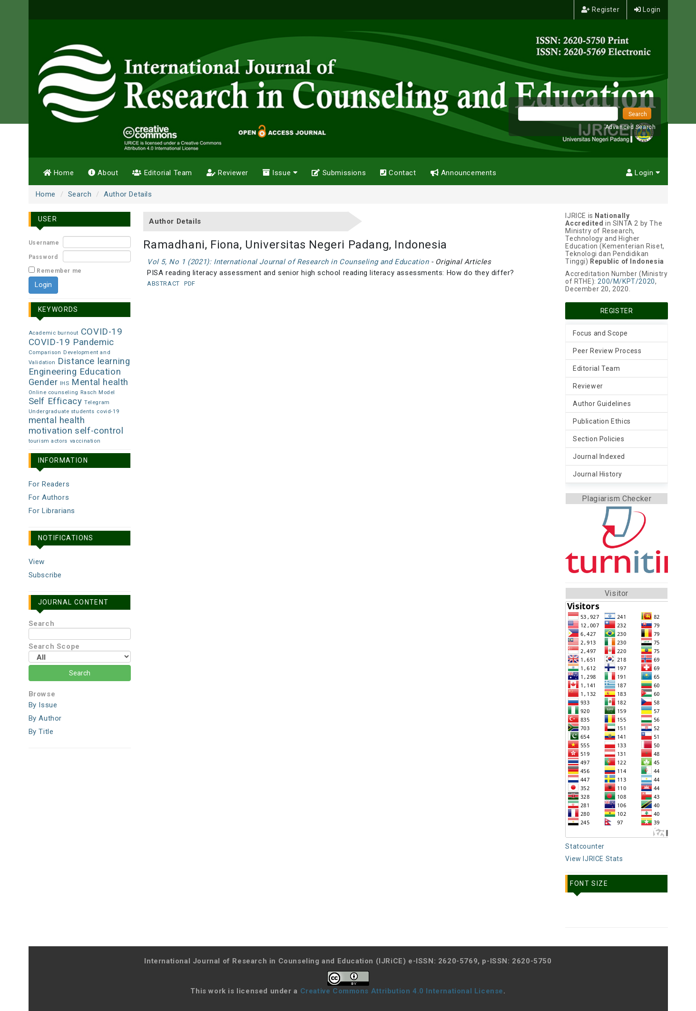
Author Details (128, 194)
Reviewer (227, 172)
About (103, 172)
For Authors (49, 497)
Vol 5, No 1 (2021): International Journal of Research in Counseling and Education (288, 262)
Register (600, 9)
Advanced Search (630, 127)
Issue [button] (280, 172)
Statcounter (585, 846)
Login (647, 9)
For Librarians (52, 510)
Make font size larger (617, 912)
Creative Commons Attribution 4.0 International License (401, 991)
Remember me (59, 271)
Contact (398, 172)
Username (44, 242)
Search (80, 194)
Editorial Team (162, 172)
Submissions (339, 172)
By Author (45, 718)
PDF (190, 283)
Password (43, 257)
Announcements (464, 172)
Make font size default (596, 912)
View (37, 561)
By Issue (43, 705)
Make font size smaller (575, 912)
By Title (41, 731)
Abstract (163, 283)
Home (58, 172)
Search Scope (80, 652)
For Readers (49, 484)
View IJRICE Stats (594, 858)
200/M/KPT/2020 (626, 281)
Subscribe (45, 575)
